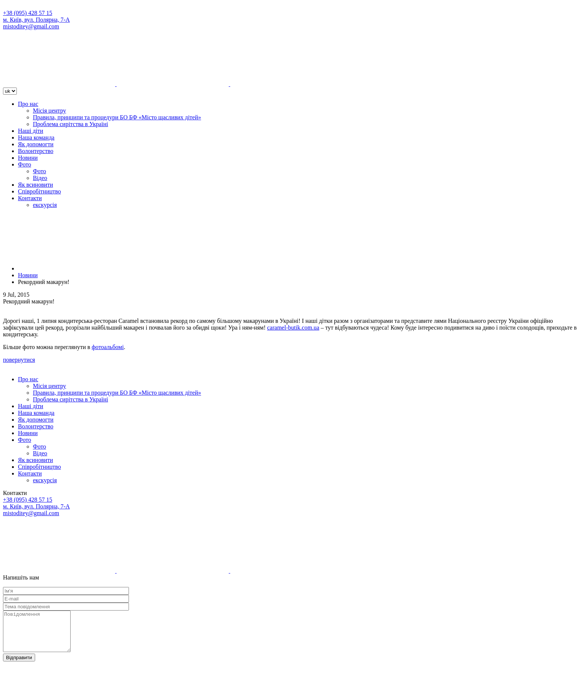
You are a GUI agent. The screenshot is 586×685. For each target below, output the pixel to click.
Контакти (30, 198)
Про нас (28, 104)
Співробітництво (39, 191)
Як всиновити (35, 184)
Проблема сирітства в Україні (70, 124)
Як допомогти (35, 144)
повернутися (19, 360)
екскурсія (45, 205)
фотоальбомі (108, 347)
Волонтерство (35, 151)
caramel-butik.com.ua (293, 327)
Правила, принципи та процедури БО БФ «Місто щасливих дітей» (117, 117)
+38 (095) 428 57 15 (27, 13)
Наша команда (36, 137)
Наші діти (30, 131)
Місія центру (49, 110)
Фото (24, 164)
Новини (28, 158)
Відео (40, 178)
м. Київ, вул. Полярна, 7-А (36, 19)
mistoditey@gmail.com (31, 26)
